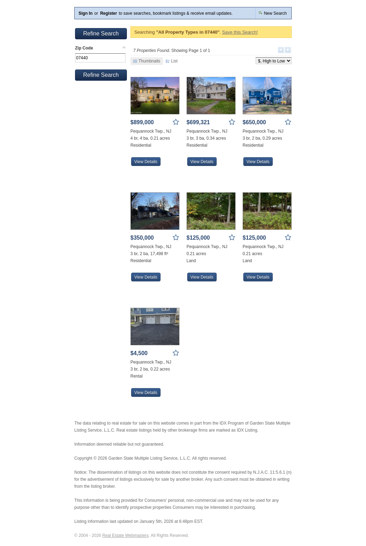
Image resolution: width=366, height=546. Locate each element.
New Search (273, 13)
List (172, 61)
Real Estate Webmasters (125, 535)
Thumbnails (146, 61)
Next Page (288, 50)
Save (175, 122)
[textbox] (100, 57)
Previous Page (281, 50)
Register (108, 13)
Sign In (86, 13)
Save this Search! (240, 32)
